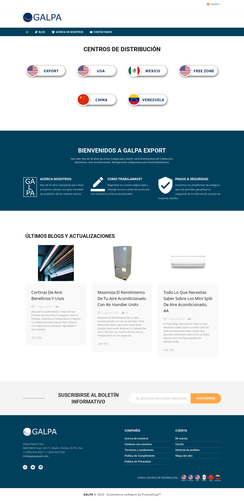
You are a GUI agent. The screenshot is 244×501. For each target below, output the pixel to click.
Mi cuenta (181, 438)
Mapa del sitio (183, 455)
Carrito (179, 444)
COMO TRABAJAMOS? (124, 179)
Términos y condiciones (139, 450)
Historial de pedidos (187, 450)
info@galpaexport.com (35, 456)
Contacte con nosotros (138, 444)
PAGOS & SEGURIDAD (191, 179)
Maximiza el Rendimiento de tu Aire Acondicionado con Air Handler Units (121, 298)
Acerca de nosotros (136, 438)
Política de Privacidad (138, 461)
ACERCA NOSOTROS (55, 179)
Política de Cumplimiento (140, 455)
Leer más (36, 337)
